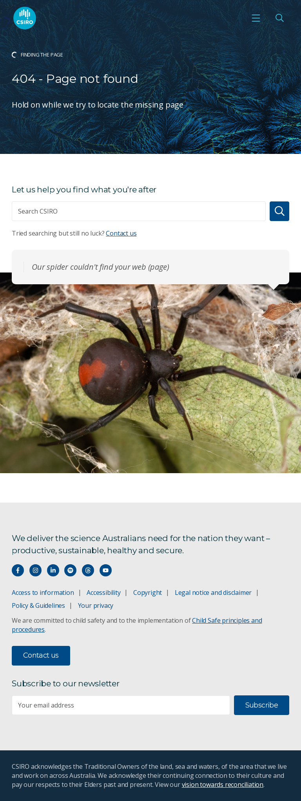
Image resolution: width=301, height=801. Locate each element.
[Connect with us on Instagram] (35, 570)
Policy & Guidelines (38, 605)
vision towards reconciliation (223, 784)
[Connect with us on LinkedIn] (53, 570)
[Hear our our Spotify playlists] (70, 570)
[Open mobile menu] (256, 18)
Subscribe (261, 705)
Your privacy (95, 605)
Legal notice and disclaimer (213, 592)
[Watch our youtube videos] (106, 570)
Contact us (121, 233)
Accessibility (103, 592)
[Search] (279, 211)
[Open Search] (279, 18)
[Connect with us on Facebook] (18, 570)
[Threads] (88, 570)
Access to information (43, 592)
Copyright (147, 592)
